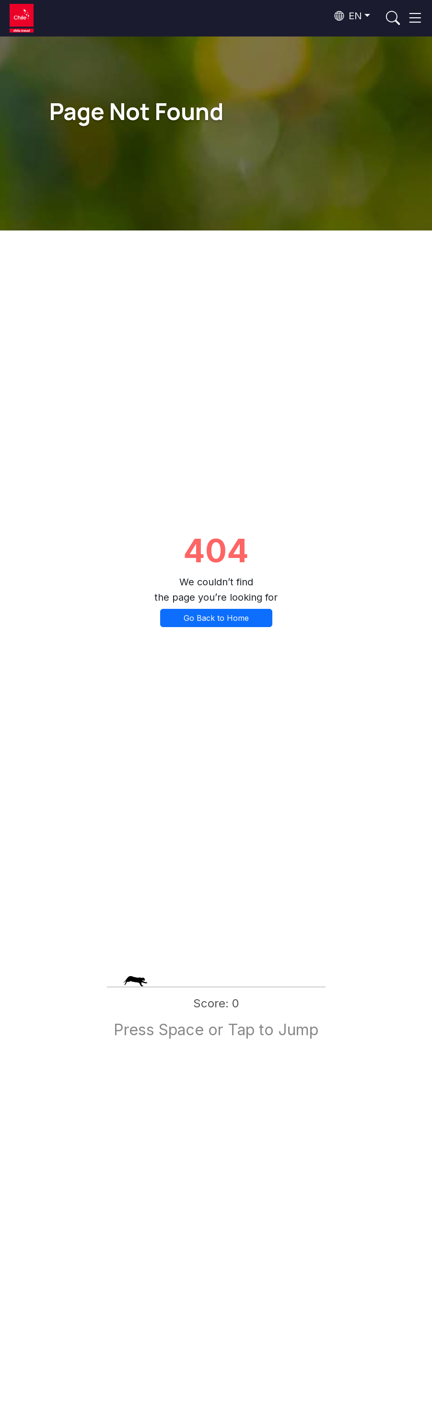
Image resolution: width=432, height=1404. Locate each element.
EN (348, 16)
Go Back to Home (216, 618)
